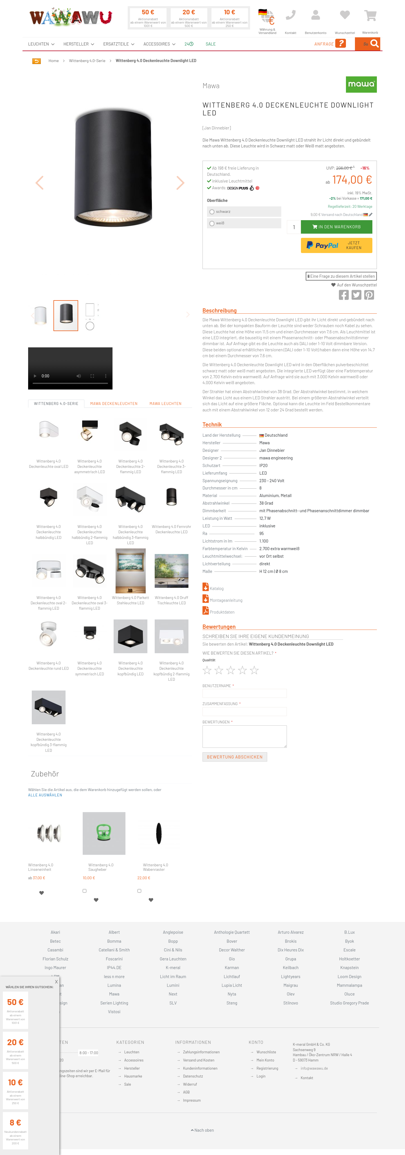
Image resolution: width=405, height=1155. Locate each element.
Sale (127, 1084)
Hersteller (132, 1068)
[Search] (374, 44)
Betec (55, 941)
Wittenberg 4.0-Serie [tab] (56, 372)
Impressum (192, 1100)
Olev (291, 993)
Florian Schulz (55, 958)
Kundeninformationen (200, 1068)
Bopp (173, 941)
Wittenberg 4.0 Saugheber (100, 836)
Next (173, 993)
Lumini (173, 985)
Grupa (290, 958)
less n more (114, 976)
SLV (173, 1002)
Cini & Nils (173, 949)
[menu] (202, 44)
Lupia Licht (232, 985)
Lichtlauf (232, 976)
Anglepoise (173, 932)
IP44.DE (114, 967)
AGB (186, 1092)
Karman (232, 967)
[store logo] (70, 17)
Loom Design (350, 976)
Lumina (114, 985)
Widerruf (190, 1084)
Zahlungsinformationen (201, 1052)
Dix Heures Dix (291, 949)
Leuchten (132, 1052)
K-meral (173, 967)
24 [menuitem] (188, 43)
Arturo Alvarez (291, 932)
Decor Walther (232, 949)
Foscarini (114, 958)
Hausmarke (133, 1076)
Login (261, 1076)
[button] (39, 167)
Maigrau (291, 985)
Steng (231, 1002)
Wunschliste (266, 1052)
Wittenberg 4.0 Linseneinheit (40, 836)
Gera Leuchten (173, 958)
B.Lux (349, 932)
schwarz (223, 211)
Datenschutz (193, 1076)
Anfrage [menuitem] (285, 43)
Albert (114, 932)
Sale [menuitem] (211, 43)
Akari (55, 932)
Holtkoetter (349, 958)
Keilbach (291, 967)
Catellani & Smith (114, 949)
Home (54, 60)
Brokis (291, 941)
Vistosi (114, 1011)
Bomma (114, 941)
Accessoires (133, 1060)
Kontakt (307, 1078)
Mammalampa (349, 985)
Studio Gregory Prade (349, 1002)
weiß (220, 222)
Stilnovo (291, 1002)
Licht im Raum (173, 976)
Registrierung (267, 1068)
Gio (232, 958)
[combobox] (339, 44)
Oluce (350, 993)
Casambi (55, 949)
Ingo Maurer (55, 967)
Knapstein (349, 967)
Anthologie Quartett (232, 932)
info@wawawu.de (314, 1068)
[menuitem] (40, 44)
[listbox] (244, 218)
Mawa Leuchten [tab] (166, 372)
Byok (349, 941)
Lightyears (290, 976)
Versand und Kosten (198, 1060)
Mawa (211, 85)
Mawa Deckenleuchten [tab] (114, 372)
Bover (232, 941)
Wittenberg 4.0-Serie (87, 60)
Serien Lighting (114, 1002)
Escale (349, 949)
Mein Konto (265, 1060)
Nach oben (202, 1130)
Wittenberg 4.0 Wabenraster (155, 836)
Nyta (232, 993)
